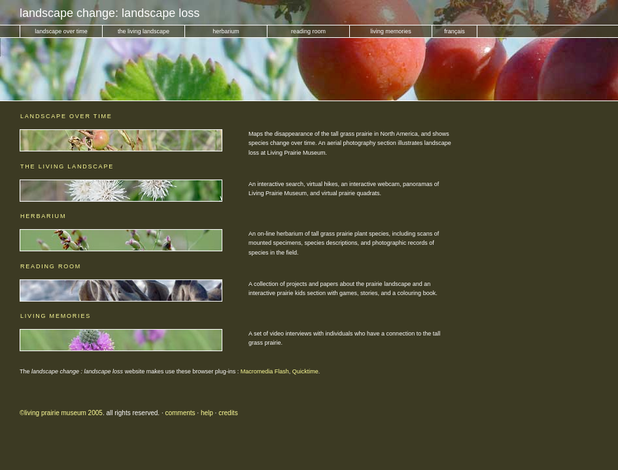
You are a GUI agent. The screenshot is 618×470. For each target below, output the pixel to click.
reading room (308, 31)
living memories (390, 31)
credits (227, 412)
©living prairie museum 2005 (61, 412)
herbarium (226, 31)
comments (180, 412)
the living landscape (143, 31)
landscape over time (61, 31)
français (454, 31)
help (207, 412)
